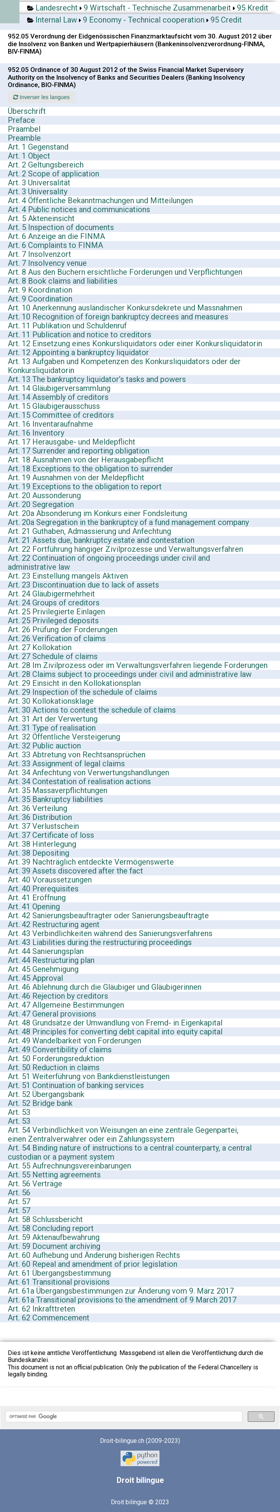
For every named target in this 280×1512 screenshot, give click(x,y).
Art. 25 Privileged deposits (53, 620)
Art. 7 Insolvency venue (47, 263)
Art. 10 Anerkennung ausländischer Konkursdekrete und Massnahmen (125, 307)
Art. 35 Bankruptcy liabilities (55, 799)
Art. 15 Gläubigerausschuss (54, 406)
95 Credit (226, 19)
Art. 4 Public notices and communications (79, 209)
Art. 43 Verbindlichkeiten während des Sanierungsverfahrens (110, 933)
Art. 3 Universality (37, 191)
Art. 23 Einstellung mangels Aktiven (68, 576)
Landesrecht (56, 7)
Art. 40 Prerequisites (43, 888)
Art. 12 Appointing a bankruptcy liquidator (78, 352)
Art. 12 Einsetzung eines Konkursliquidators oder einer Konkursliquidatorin (135, 343)
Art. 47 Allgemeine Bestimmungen (66, 1005)
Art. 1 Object (29, 155)
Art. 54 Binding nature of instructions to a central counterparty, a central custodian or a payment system (130, 1152)
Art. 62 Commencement (48, 1317)
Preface (21, 120)
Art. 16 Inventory (36, 433)
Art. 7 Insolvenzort (39, 254)
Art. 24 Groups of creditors (54, 602)
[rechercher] (123, 1416)
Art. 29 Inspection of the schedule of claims (82, 692)
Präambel (24, 129)
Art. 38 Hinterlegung (42, 844)
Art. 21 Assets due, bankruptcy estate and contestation (101, 540)
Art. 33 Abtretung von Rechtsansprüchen (76, 754)
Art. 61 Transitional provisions (59, 1282)
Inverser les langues (41, 97)
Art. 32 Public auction (44, 745)
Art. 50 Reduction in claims (54, 1067)
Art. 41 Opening (34, 906)
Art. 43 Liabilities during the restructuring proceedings (100, 942)
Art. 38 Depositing (38, 853)
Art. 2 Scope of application (53, 173)
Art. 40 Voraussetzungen (50, 879)
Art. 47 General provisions (52, 1013)
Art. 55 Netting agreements (54, 1174)
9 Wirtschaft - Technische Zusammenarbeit (157, 7)
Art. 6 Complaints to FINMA (55, 245)
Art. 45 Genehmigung (43, 969)
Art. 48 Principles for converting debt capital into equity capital (115, 1031)
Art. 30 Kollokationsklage (51, 701)
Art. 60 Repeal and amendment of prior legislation (92, 1264)
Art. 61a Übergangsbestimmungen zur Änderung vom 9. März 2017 (121, 1291)
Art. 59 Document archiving (54, 1246)
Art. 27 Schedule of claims (53, 656)
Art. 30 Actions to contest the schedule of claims (92, 710)
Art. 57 (19, 1201)
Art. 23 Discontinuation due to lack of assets (83, 584)
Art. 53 (19, 1112)
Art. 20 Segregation (41, 504)
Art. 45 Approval (35, 978)
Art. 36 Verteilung (37, 808)
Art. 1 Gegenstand (38, 147)
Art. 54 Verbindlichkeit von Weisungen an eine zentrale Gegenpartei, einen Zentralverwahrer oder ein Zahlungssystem (123, 1134)
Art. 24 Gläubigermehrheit (51, 593)
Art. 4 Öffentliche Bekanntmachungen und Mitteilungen (100, 200)
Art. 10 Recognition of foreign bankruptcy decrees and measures (118, 316)
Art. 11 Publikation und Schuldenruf (67, 325)
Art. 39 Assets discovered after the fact (75, 870)
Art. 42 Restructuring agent (54, 924)
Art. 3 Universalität (39, 182)
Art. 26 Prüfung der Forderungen (62, 629)
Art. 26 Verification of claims (57, 638)
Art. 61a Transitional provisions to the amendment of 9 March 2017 (122, 1299)
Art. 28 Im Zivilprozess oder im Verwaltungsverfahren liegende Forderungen (138, 665)
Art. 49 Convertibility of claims (60, 1049)
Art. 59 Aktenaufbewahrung (54, 1237)
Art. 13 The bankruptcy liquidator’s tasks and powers (97, 379)
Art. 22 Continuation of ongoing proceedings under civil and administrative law (109, 562)
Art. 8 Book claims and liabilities (62, 281)
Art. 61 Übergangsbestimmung (59, 1273)
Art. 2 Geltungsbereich (46, 164)
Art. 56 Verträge (35, 1183)
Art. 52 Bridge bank (40, 1103)
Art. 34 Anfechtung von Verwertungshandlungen (88, 772)
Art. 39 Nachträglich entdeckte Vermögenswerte (91, 862)
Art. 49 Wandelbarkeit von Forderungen (74, 1040)
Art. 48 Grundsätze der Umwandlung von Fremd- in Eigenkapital (115, 1022)
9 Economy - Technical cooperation (144, 19)
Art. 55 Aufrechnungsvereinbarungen (69, 1165)
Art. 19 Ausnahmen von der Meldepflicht (76, 477)
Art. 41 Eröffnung (37, 897)
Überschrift (27, 111)
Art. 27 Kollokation (40, 647)
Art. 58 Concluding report (51, 1228)
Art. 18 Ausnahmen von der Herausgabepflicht (86, 459)
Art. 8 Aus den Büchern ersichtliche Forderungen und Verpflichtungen (125, 272)
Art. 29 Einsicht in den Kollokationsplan (74, 683)
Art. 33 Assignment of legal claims (66, 763)
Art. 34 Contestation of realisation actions (79, 781)
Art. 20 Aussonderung (44, 495)
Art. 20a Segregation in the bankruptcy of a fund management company (128, 522)
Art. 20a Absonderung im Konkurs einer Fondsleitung (97, 513)
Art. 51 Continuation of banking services (76, 1085)
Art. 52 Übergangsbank (46, 1094)
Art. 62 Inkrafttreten (41, 1308)
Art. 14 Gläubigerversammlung (59, 388)
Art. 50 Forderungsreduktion (56, 1058)
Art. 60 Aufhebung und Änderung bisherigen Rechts (94, 1255)
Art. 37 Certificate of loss (51, 835)
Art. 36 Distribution (40, 817)
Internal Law (56, 19)
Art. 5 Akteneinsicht (41, 218)
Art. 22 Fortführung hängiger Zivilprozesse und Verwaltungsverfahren (125, 549)
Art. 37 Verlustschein (43, 826)
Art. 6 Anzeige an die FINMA (56, 236)
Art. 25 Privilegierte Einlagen (56, 611)
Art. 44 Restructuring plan (51, 960)
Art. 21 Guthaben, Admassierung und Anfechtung (89, 531)
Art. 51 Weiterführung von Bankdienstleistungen (89, 1076)
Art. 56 (19, 1192)
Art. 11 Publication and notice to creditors (79, 334)
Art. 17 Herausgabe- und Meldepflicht (71, 441)
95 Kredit (252, 7)
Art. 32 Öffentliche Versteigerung (64, 736)
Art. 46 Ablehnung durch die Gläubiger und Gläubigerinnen (104, 987)
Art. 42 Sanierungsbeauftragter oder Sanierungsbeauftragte (108, 915)
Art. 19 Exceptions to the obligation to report (85, 486)
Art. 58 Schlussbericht (45, 1219)
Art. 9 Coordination (40, 298)
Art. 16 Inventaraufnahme (50, 424)
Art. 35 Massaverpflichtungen (57, 790)
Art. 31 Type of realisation (52, 727)
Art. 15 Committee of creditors (61, 415)
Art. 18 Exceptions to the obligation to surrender (90, 468)
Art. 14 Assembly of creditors (58, 397)
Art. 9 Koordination (40, 290)
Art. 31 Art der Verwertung (53, 719)
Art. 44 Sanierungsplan (46, 951)
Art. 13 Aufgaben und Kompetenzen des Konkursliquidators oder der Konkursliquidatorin (124, 366)
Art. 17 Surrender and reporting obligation (78, 450)
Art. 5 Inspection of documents (61, 227)
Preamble (24, 138)
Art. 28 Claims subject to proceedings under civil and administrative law (130, 674)
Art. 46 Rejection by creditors (58, 996)
